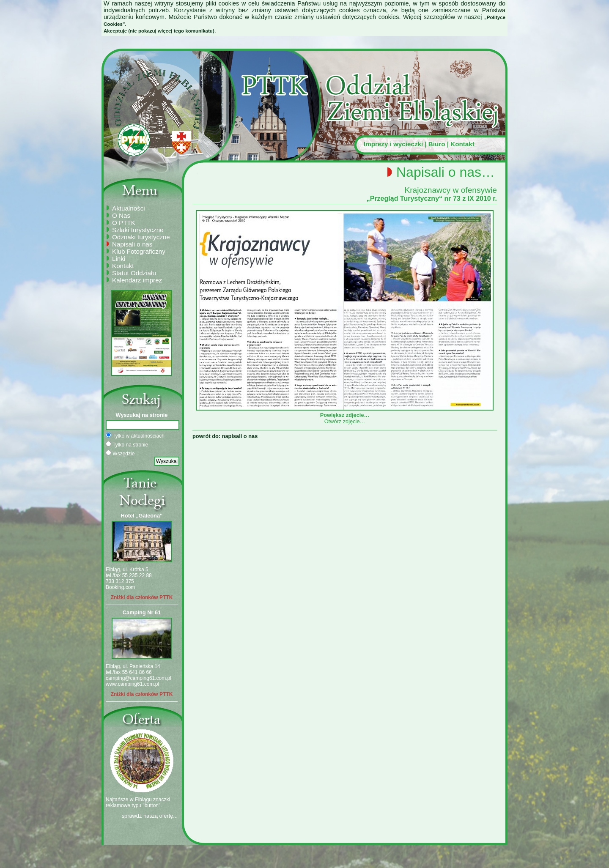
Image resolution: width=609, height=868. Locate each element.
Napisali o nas (132, 244)
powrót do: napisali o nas (225, 436)
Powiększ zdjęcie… (345, 411)
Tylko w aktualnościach (135, 435)
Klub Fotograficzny (138, 251)
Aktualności (128, 208)
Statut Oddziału (134, 273)
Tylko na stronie (127, 444)
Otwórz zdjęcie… (344, 421)
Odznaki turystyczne (141, 237)
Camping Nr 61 (142, 612)
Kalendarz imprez (137, 280)
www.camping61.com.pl (132, 684)
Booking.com (120, 587)
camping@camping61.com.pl (138, 678)
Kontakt (462, 144)
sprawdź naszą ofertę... (150, 816)
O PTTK (123, 222)
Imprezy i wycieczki (393, 144)
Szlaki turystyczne (138, 229)
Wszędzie (120, 453)
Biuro (436, 144)
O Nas (121, 215)
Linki (118, 258)
